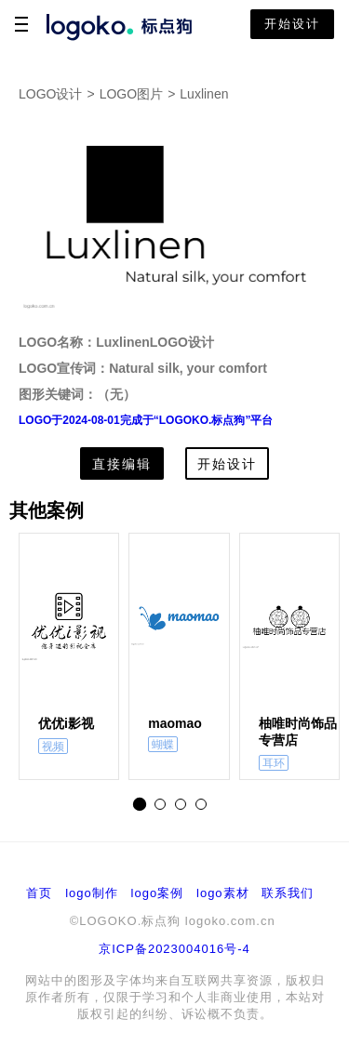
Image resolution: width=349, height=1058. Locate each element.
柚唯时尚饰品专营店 (298, 731)
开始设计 (292, 24)
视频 (53, 746)
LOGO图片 (131, 93)
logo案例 (157, 893)
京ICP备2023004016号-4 (174, 949)
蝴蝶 (163, 744)
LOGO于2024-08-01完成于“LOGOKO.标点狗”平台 (146, 420)
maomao (175, 723)
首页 (39, 893)
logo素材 (222, 893)
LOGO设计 (50, 93)
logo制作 (91, 893)
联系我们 (288, 893)
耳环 (273, 763)
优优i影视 (66, 723)
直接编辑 (122, 463)
